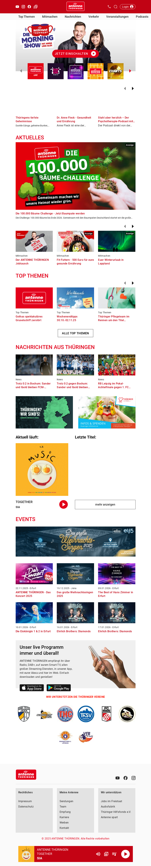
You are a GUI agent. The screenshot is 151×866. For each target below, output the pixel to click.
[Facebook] (126, 778)
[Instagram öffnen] (23, 6)
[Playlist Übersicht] (114, 854)
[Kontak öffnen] (109, 6)
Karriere (64, 817)
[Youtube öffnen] (17, 6)
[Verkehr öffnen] (36, 6)
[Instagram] (134, 778)
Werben (64, 822)
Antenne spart (109, 817)
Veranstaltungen (117, 16)
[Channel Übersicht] (106, 854)
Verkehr (93, 16)
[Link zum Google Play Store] (59, 688)
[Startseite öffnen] (75, 7)
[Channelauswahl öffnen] (115, 6)
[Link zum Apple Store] (32, 688)
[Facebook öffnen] (29, 6)
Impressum (25, 801)
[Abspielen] (125, 854)
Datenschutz (26, 806)
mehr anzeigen (105, 504)
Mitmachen (49, 16)
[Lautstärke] (98, 854)
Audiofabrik (108, 806)
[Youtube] (118, 778)
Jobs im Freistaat (111, 801)
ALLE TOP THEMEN (75, 333)
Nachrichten (73, 16)
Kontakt (64, 827)
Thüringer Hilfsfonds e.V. (116, 811)
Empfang (65, 811)
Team (63, 806)
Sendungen (66, 801)
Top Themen (26, 16)
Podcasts (142, 16)
